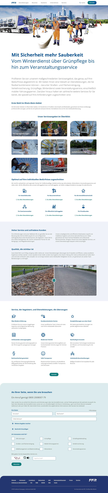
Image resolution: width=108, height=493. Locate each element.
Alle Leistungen (20, 438)
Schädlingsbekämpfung (79, 438)
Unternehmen (54, 3)
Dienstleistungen (24, 3)
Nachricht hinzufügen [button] (20, 429)
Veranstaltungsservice (79, 449)
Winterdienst (48, 449)
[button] (25, 458)
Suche (82, 3)
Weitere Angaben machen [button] (21, 423)
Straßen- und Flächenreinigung (25, 444)
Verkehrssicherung (78, 444)
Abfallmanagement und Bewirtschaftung (27, 449)
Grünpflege (47, 438)
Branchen (35, 3)
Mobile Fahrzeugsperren (51, 444)
